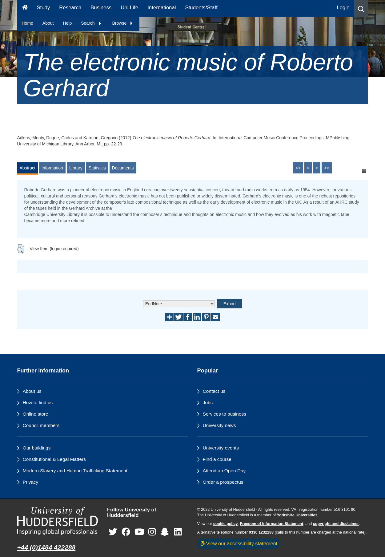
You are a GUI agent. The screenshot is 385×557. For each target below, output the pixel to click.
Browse (123, 23)
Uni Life (129, 7)
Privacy (30, 482)
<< (297, 167)
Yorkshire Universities (297, 515)
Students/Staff (201, 7)
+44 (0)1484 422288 (46, 547)
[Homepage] (24, 8)
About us (32, 391)
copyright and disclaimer (336, 524)
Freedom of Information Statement (271, 524)
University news (219, 425)
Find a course (217, 459)
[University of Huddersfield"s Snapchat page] (165, 532)
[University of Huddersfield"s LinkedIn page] (178, 532)
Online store (35, 414)
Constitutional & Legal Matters (54, 459)
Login (343, 7)
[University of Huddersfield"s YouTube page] (139, 532)
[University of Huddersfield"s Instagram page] (152, 532)
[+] (364, 171)
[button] (361, 8)
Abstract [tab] (27, 167)
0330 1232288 (261, 532)
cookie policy (225, 524)
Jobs (208, 402)
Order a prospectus (223, 482)
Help (67, 23)
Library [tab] (75, 167)
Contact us (214, 391)
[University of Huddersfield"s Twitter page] (113, 532)
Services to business (224, 414)
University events (221, 447)
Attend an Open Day (224, 470)
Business (100, 7)
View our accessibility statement (239, 543)
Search (91, 23)
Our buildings (37, 447)
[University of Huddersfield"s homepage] (57, 521)
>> (326, 167)
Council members (41, 425)
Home (27, 23)
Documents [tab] (123, 167)
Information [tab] (52, 167)
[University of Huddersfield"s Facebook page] (126, 532)
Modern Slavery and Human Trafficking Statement (75, 470)
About (48, 23)
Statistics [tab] (97, 167)
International (161, 7)
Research (70, 7)
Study (43, 7)
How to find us (38, 402)
